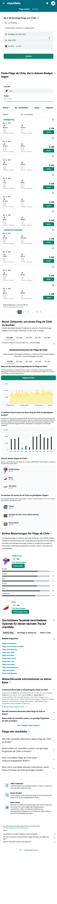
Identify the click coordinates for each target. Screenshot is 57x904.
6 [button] (37, 312)
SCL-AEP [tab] (10, 338)
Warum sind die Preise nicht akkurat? (29, 841)
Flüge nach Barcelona (10, 667)
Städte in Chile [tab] (45, 633)
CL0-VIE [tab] (10, 361)
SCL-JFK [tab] (29, 338)
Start (20, 850)
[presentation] (38, 18)
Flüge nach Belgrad (9, 643)
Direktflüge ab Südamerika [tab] (26, 633)
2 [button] (23, 312)
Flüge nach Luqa (8, 661)
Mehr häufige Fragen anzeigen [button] (28, 725)
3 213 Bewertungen (19, 608)
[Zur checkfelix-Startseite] (13, 3)
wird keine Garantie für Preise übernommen (16, 828)
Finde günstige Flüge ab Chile (14, 707)
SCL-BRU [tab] (47, 338)
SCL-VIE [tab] (38, 338)
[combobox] (12, 23)
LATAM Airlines (17, 556)
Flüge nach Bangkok (9, 673)
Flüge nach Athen (8, 670)
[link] (18, 566)
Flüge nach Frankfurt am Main (13, 646)
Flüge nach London (9, 658)
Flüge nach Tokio (8, 652)
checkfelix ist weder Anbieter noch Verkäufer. (29, 834)
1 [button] (19, 312)
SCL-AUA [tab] (19, 338)
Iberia (14, 602)
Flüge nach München (9, 649)
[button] (3, 3)
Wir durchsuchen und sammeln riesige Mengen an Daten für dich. (29, 838)
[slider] (54, 101)
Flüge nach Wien (8, 655)
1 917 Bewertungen (19, 562)
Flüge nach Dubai (8, 664)
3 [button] (28, 312)
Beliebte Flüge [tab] (8, 633)
